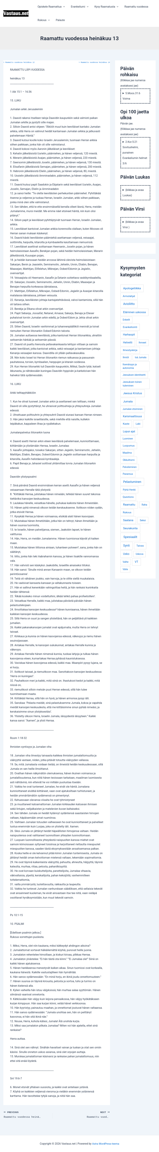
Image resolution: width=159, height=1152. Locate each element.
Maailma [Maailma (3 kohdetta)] (127, 452)
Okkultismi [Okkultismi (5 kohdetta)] (129, 459)
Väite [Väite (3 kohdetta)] (125, 569)
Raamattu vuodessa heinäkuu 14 (94, 62)
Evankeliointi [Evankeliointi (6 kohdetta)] (130, 327)
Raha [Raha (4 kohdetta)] (144, 504)
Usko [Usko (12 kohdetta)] (126, 553)
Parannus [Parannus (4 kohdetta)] (128, 474)
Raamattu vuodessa (134, 6)
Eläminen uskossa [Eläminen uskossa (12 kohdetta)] (134, 312)
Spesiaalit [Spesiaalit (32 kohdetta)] (130, 537)
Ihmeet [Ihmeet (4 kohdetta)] (142, 342)
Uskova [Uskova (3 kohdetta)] (139, 554)
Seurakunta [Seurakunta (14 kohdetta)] (130, 528)
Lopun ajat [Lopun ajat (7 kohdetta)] (129, 431)
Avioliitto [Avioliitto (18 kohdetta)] (129, 304)
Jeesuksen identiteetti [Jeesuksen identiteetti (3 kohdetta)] (134, 375)
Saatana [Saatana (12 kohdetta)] (128, 520)
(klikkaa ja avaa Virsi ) (133, 224)
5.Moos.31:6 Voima (131, 96)
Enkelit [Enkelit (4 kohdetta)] (126, 319)
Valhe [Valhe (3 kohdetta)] (125, 562)
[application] (63, 6)
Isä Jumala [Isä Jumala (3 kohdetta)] (140, 357)
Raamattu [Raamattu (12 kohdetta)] (129, 504)
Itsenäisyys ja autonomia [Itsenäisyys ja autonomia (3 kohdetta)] (130, 366)
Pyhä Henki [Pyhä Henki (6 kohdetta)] (129, 489)
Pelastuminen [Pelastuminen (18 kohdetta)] (132, 482)
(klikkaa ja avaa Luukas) (133, 192)
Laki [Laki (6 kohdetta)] (138, 423)
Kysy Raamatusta (105, 6)
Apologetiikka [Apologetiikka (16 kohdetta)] (132, 288)
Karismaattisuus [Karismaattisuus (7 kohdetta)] (132, 416)
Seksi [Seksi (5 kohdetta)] (143, 520)
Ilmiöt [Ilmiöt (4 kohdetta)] (126, 357)
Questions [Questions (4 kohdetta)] (128, 497)
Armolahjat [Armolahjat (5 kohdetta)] (129, 296)
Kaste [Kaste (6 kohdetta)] (126, 423)
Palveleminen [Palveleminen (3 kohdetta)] (130, 467)
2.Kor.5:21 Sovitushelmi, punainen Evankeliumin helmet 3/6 (135, 152)
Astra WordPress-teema (106, 1143)
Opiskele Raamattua (51, 6)
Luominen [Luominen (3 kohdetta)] (128, 438)
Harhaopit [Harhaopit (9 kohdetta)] (129, 334)
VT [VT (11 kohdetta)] (136, 561)
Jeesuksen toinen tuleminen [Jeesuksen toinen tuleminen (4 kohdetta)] (132, 384)
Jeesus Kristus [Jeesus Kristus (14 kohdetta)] (132, 393)
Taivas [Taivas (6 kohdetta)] (140, 545)
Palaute (59, 20)
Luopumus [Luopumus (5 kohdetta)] (129, 445)
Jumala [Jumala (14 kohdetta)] (128, 401)
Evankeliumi (79, 6)
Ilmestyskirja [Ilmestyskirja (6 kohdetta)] (130, 350)
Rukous (43, 20)
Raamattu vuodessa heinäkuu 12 (19, 62)
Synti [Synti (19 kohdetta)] (126, 545)
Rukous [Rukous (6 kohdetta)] (127, 512)
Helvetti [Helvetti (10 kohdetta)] (127, 342)
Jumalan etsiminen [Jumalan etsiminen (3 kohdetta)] (133, 409)
